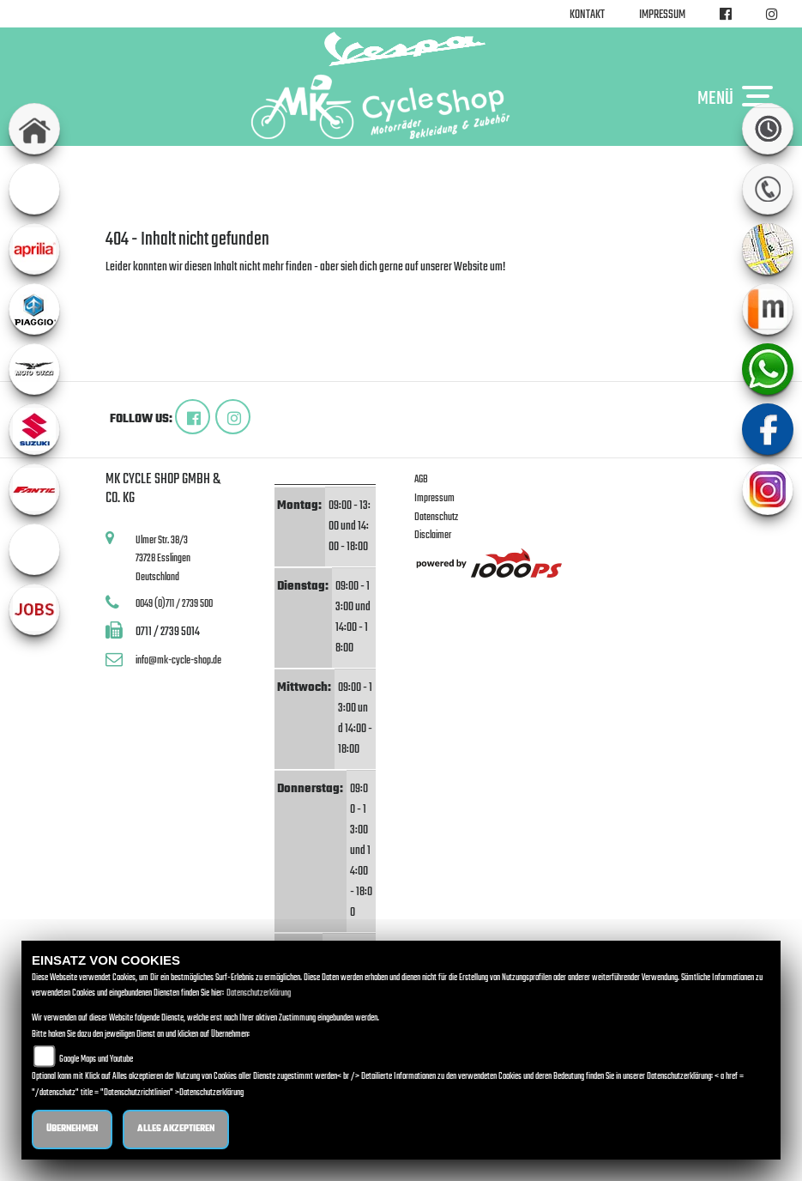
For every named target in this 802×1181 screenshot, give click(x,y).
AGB (421, 479)
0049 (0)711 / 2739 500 (174, 604)
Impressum (662, 15)
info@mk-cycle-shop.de (178, 660)
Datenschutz (436, 517)
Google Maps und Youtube (96, 1059)
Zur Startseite (133, 288)
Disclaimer (432, 535)
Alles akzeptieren (175, 1129)
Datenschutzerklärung (258, 993)
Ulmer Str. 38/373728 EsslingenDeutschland (163, 558)
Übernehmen (72, 1129)
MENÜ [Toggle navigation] (739, 97)
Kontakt (587, 15)
